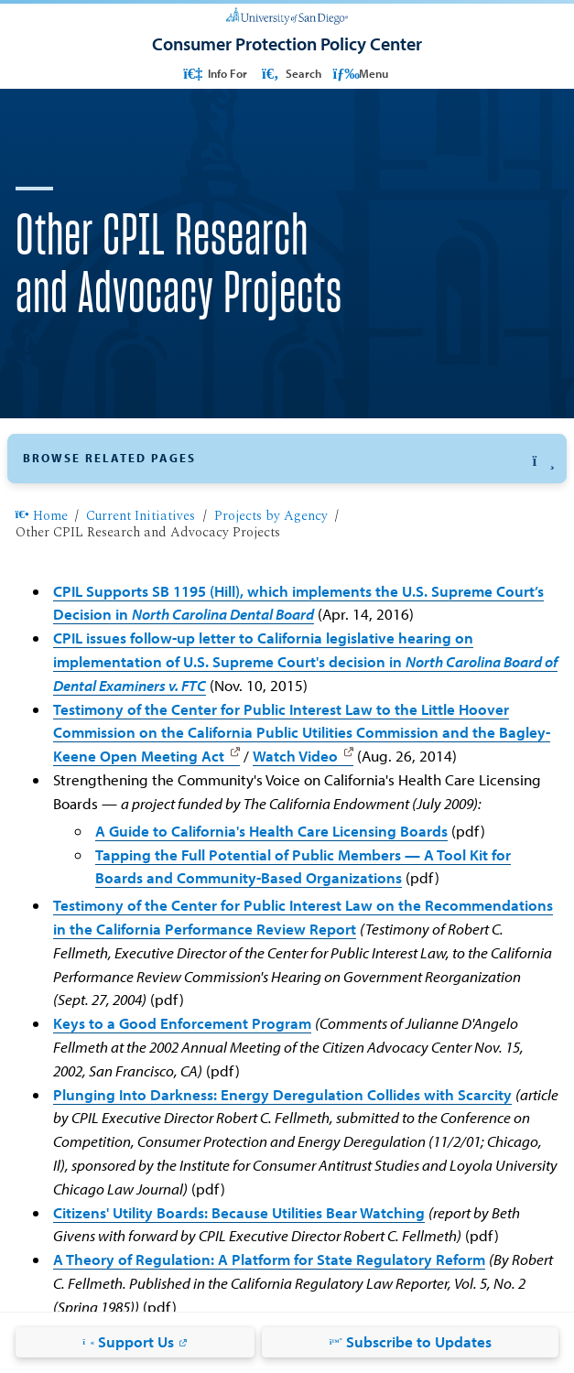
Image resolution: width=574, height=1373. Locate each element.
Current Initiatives (140, 516)
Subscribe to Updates (411, 1341)
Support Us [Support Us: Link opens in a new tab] (128, 1341)
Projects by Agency (271, 516)
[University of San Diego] (287, 15)
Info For (214, 73)
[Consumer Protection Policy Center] (287, 44)
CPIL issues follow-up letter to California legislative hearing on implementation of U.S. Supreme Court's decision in (305, 661)
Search (290, 73)
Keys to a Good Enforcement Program (182, 1022)
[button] (286, 458)
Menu (360, 73)
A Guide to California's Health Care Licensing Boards (271, 830)
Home (42, 516)
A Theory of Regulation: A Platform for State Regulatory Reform (269, 1259)
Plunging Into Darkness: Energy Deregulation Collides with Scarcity (282, 1094)
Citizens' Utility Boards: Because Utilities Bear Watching (239, 1212)
